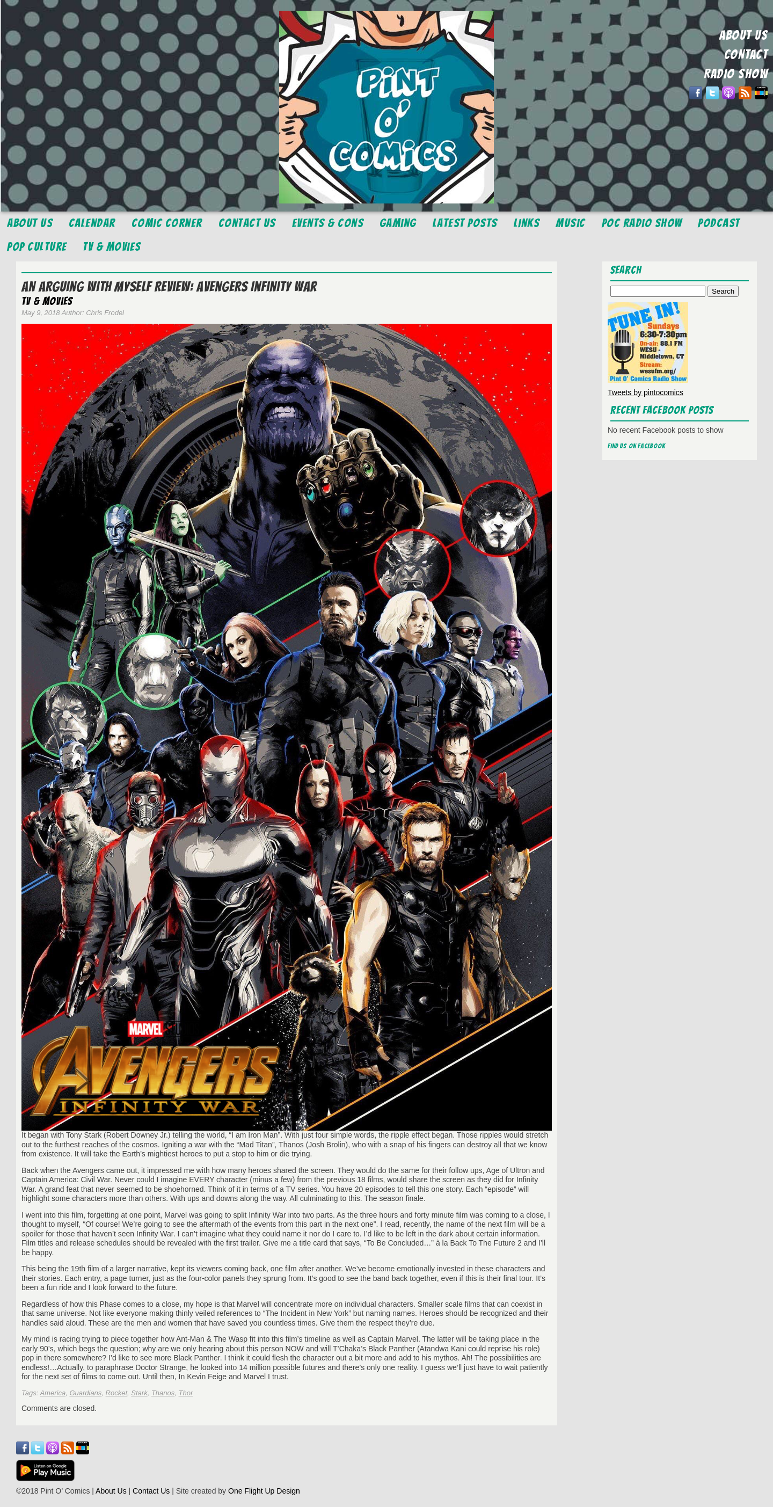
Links (527, 223)
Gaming (398, 223)
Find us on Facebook (637, 445)
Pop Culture (37, 247)
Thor (185, 1393)
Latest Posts (465, 223)
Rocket (116, 1393)
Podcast (719, 223)
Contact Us (247, 223)
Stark (139, 1393)
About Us (30, 223)
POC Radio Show (642, 223)
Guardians (85, 1393)
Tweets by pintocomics (645, 392)
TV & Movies (112, 247)
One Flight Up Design (264, 1491)
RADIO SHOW (736, 74)
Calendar (92, 223)
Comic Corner (167, 223)
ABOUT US (743, 35)
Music (571, 223)
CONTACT (746, 54)
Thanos (162, 1393)
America (52, 1393)
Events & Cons (328, 223)
